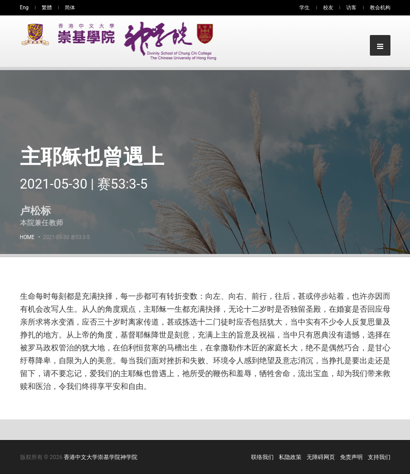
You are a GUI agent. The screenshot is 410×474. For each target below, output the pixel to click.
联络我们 (262, 457)
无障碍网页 (321, 457)
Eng (24, 7)
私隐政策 (290, 457)
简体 (70, 7)
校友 (328, 7)
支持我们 (379, 457)
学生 (304, 7)
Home (27, 237)
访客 (351, 7)
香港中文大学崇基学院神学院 (100, 457)
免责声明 (351, 457)
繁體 (47, 7)
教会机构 (380, 7)
